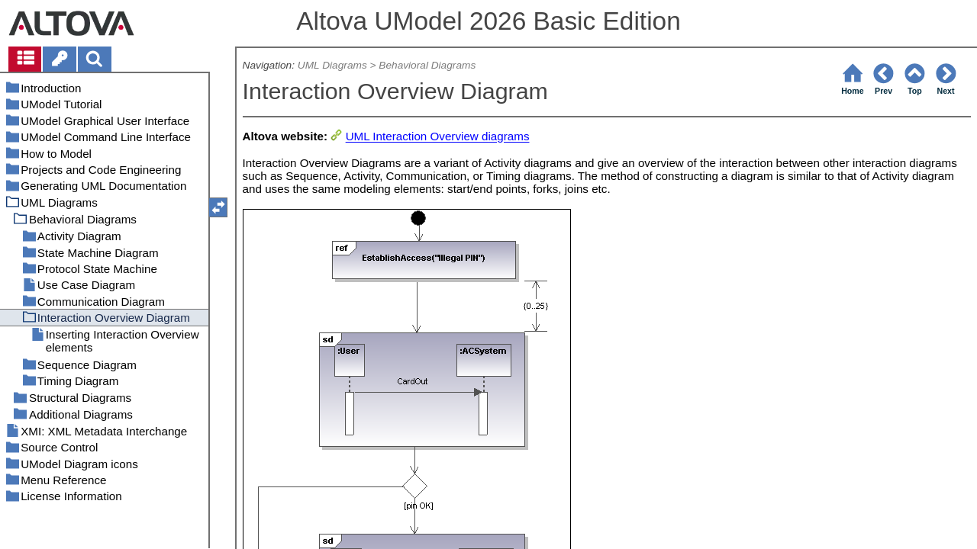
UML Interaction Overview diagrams (438, 136)
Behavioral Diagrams (427, 65)
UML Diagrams (332, 65)
